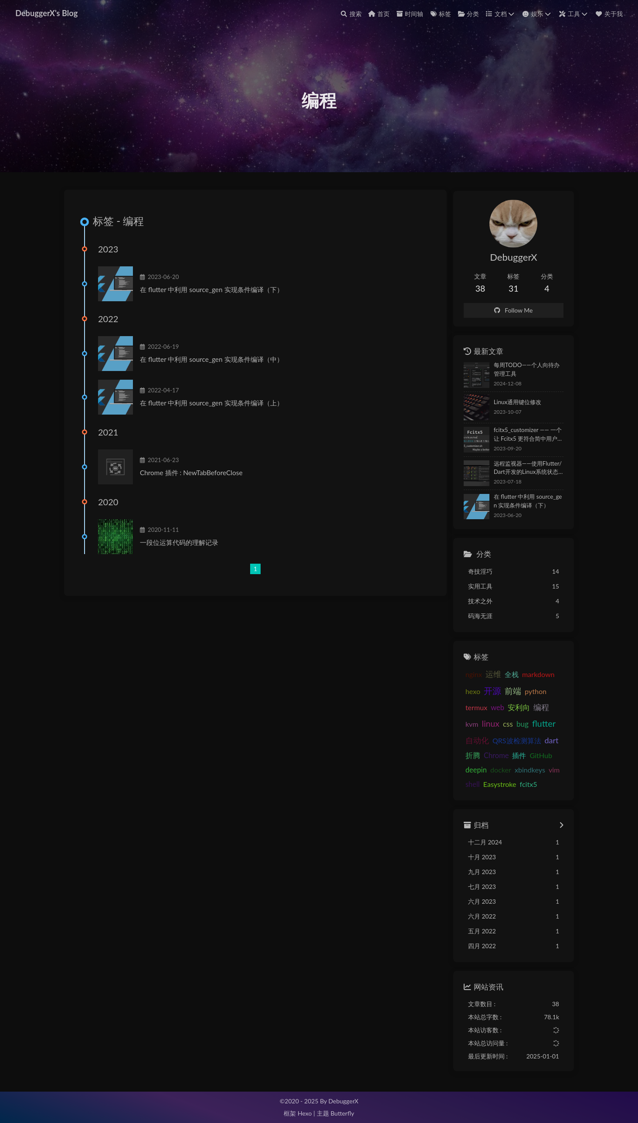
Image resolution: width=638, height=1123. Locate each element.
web (492, 708)
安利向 (513, 708)
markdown (533, 675)
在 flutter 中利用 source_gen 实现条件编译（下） (213, 292)
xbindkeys (500, 770)
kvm (553, 708)
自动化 (549, 724)
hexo (467, 692)
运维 (488, 675)
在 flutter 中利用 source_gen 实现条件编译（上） (213, 406)
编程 (536, 708)
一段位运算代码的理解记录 (181, 545)
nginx (468, 675)
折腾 (536, 741)
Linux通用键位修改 (512, 402)
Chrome (472, 755)
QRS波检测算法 (484, 741)
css (486, 724)
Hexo (305, 1113)
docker (470, 770)
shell (540, 770)
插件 (495, 755)
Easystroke (476, 784)
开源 (487, 691)
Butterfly (342, 1113)
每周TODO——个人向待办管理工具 (524, 370)
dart (519, 740)
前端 (507, 692)
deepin (542, 755)
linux (469, 724)
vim (524, 770)
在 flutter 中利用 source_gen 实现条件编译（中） (213, 362)
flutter (522, 724)
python (530, 692)
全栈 (506, 675)
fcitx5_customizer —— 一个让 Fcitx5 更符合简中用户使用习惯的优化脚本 (525, 435)
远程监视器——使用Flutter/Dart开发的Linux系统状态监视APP (525, 469)
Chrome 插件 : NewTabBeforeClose (193, 476)
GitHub (517, 755)
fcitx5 (505, 784)
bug (501, 724)
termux (471, 708)
